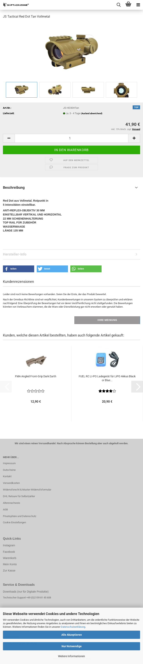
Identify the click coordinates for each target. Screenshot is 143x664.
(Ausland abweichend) (91, 113)
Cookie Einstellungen (14, 522)
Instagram (9, 545)
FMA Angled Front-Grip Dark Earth (35, 376)
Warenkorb (9, 558)
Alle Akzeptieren (71, 634)
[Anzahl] (71, 138)
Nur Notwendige (72, 646)
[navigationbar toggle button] (138, 5)
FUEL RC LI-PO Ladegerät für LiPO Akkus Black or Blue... (107, 378)
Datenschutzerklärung (73, 626)
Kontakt (7, 476)
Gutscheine (9, 469)
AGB (5, 509)
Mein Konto (10, 564)
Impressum (9, 463)
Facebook (9, 551)
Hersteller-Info (14, 254)
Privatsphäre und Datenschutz (19, 516)
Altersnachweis (11, 502)
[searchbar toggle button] (118, 5)
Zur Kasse (9, 570)
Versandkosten (11, 483)
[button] (9, 138)
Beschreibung (14, 187)
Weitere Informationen (71, 656)
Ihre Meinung (107, 320)
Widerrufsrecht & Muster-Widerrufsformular (27, 489)
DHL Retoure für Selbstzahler (19, 496)
